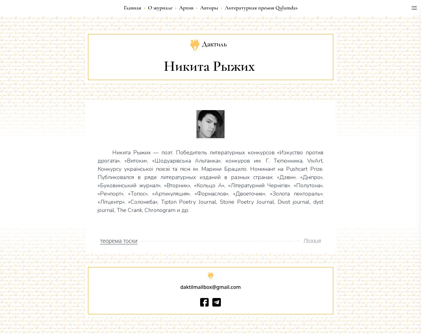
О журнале (160, 7)
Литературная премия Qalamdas (261, 7)
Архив (186, 7)
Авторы (209, 7)
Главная (132, 7)
